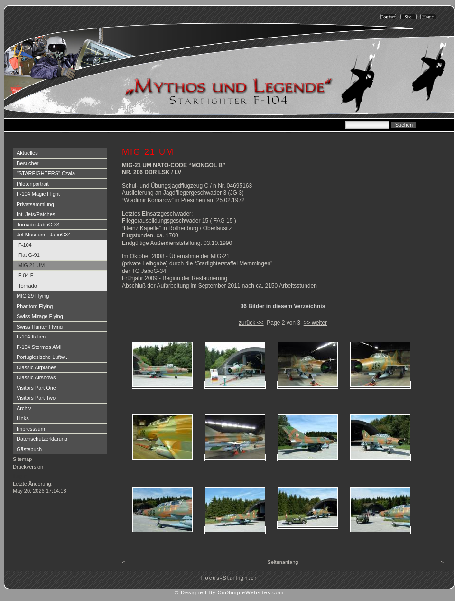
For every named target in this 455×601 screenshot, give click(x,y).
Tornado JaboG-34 (38, 224)
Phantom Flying (35, 306)
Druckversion (28, 467)
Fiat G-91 (29, 255)
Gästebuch (29, 449)
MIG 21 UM (31, 265)
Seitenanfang (283, 562)
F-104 (25, 245)
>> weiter (315, 322)
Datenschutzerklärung (42, 438)
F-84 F (25, 275)
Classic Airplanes (36, 367)
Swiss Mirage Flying (40, 316)
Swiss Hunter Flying (40, 326)
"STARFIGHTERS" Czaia (46, 173)
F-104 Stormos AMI (39, 347)
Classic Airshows (36, 377)
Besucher (27, 163)
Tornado (27, 286)
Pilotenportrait (33, 184)
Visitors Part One (36, 388)
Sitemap (22, 459)
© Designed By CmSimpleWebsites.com (229, 592)
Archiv (24, 408)
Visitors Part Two (36, 398)
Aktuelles (27, 153)
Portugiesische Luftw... (43, 357)
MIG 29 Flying (33, 296)
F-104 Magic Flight (38, 194)
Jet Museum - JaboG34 (44, 234)
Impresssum (31, 429)
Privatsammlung (35, 204)
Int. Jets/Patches (36, 214)
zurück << (251, 322)
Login (20, 476)
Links (23, 418)
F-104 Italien (31, 336)
